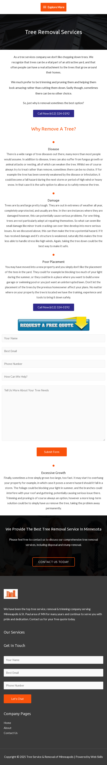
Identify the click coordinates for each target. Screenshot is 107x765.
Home (7, 722)
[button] (53, 113)
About (7, 728)
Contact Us (11, 733)
